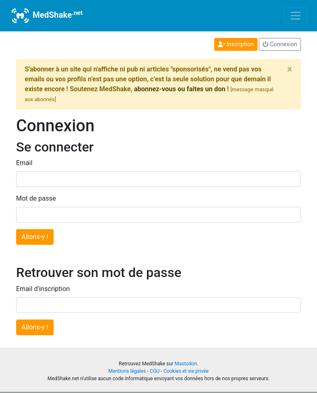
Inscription (236, 44)
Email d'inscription (43, 289)
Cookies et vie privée (186, 371)
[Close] (289, 69)
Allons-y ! (34, 237)
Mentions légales (127, 371)
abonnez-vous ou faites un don (179, 89)
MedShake (46, 15)
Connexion (280, 44)
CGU (155, 371)
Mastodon (186, 364)
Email (24, 163)
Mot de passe (36, 198)
